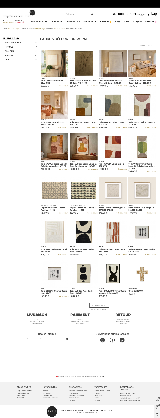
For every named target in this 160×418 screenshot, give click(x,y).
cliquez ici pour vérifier (97, 376)
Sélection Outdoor (125, 395)
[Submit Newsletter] (67, 339)
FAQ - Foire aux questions (24, 390)
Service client (21, 395)
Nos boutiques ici (9, 23)
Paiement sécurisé (74, 398)
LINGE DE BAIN (89, 22)
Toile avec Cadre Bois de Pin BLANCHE (54, 250)
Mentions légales (73, 393)
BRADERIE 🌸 (151, 22)
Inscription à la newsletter (50, 398)
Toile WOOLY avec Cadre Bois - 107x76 (82, 250)
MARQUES (137, 22)
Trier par (143, 46)
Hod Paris (97, 393)
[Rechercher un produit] (92, 14)
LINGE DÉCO (41, 22)
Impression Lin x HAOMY (127, 393)
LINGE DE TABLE (73, 22)
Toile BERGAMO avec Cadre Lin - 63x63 (141, 250)
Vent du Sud (98, 395)
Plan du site (72, 400)
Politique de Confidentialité (76, 395)
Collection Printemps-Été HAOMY (130, 398)
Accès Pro (20, 23)
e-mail (27, 21)
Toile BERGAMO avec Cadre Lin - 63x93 (112, 250)
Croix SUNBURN (135, 291)
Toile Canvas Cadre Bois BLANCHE (52, 82)
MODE (126, 22)
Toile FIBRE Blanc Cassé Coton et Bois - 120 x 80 (110, 82)
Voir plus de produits (99, 305)
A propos (45, 390)
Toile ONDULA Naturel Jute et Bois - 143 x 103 (83, 82)
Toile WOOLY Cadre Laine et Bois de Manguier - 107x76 (54, 165)
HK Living (97, 400)
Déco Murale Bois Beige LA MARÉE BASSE (112, 209)
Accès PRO (20, 398)
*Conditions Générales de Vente (78, 390)
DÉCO (117, 22)
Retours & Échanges (23, 393)
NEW (33, 22)
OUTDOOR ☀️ (106, 22)
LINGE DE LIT (56, 22)
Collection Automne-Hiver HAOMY (130, 400)
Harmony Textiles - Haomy (102, 390)
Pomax (96, 398)
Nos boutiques (47, 393)
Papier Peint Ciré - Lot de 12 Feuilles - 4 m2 (54, 209)
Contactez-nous (47, 395)
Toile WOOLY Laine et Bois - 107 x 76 (83, 123)
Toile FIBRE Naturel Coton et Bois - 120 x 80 (54, 123)
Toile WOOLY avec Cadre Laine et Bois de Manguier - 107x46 (141, 166)
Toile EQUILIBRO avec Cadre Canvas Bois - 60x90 (112, 292)
